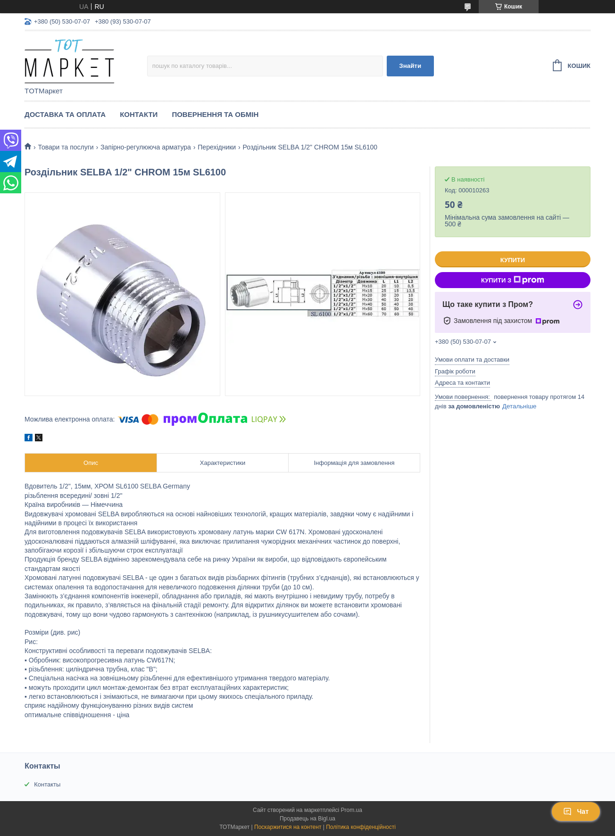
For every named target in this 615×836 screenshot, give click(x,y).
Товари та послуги (65, 147)
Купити (512, 260)
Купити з (512, 280)
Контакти (139, 114)
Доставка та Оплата (65, 114)
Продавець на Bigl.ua (307, 818)
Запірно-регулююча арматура (145, 147)
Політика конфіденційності (361, 827)
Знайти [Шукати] (410, 65)
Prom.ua (351, 810)
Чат (576, 811)
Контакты (47, 784)
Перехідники (217, 147)
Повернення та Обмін (215, 114)
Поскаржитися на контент (287, 827)
